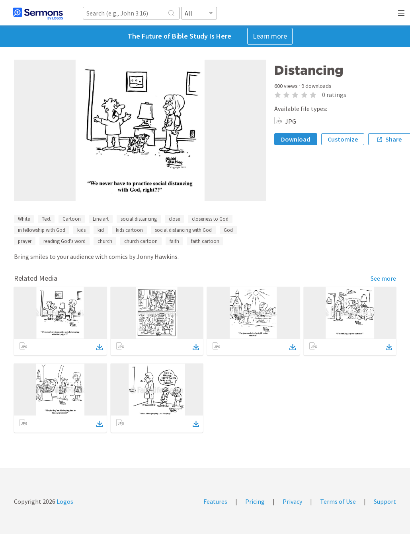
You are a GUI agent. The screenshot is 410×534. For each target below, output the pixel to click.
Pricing (255, 501)
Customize (343, 139)
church (105, 241)
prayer (24, 241)
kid (101, 230)
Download (295, 139)
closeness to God (210, 219)
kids (81, 230)
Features (215, 501)
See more (383, 278)
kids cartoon (129, 230)
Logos (64, 501)
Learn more (270, 36)
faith (174, 241)
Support (385, 501)
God (228, 230)
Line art (101, 219)
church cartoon (141, 241)
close (174, 219)
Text (46, 219)
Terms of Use (338, 501)
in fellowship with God (41, 230)
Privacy (292, 501)
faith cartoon (205, 241)
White (24, 219)
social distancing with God (183, 230)
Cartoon (71, 219)
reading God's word (64, 241)
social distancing (139, 219)
